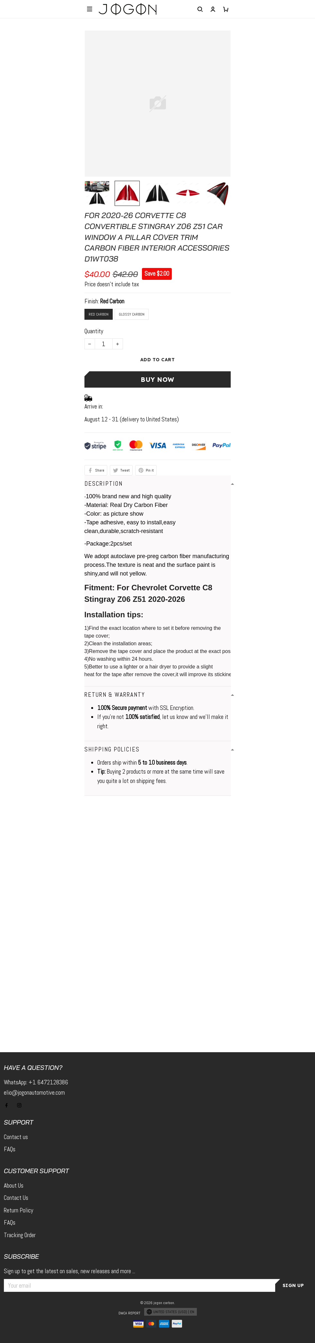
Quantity (93, 331)
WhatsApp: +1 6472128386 (36, 1082)
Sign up (293, 1285)
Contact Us (16, 1198)
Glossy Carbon (131, 314)
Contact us (16, 1137)
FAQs (9, 1149)
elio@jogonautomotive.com (34, 1093)
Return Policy (18, 1210)
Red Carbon (112, 301)
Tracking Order (20, 1235)
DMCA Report (129, 1313)
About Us (13, 1186)
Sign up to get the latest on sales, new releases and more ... (69, 1271)
